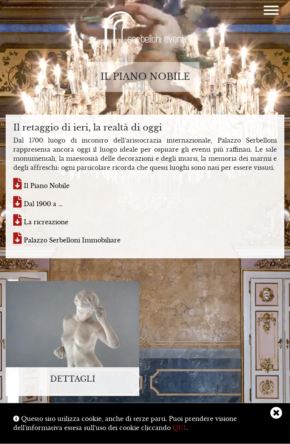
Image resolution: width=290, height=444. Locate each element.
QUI (179, 428)
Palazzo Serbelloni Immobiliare (66, 240)
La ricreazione (40, 222)
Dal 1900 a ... (38, 204)
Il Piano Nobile (41, 185)
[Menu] (271, 11)
